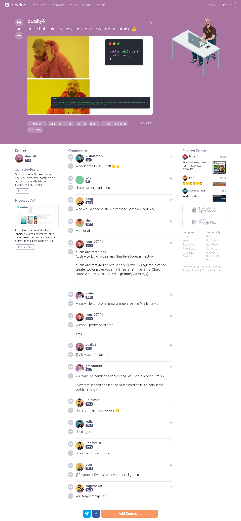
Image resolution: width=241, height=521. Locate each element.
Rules (209, 237)
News (185, 241)
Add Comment (130, 514)
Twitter (210, 261)
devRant (187, 267)
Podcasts (212, 253)
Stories (72, 5)
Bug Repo (212, 245)
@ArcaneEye (84, 377)
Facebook (212, 257)
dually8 (36, 21)
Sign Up (226, 5)
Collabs (86, 5)
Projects (211, 241)
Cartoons (211, 249)
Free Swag (188, 249)
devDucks (188, 253)
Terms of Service (212, 271)
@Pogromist (84, 475)
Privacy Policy (190, 271)
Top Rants (57, 5)
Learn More (25, 247)
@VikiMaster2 (85, 355)
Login (211, 5)
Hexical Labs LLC (212, 267)
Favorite (147, 124)
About (185, 237)
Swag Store (189, 245)
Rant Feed (39, 5)
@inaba (81, 326)
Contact (187, 257)
